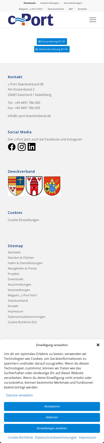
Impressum (87, 437)
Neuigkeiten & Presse (22, 268)
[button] (98, 345)
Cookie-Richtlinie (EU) (22, 322)
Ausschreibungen (49, 2)
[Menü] (90, 20)
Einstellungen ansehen (52, 428)
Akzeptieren (52, 406)
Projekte (13, 274)
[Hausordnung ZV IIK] (52, 41)
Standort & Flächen (21, 258)
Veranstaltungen (73, 2)
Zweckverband (56, 8)
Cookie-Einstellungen (23, 220)
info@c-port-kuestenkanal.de (29, 116)
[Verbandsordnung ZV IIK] (52, 49)
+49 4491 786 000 (27, 103)
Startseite (14, 252)
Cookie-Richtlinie (20, 437)
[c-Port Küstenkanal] (43, 20)
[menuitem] (30, 3)
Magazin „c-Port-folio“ (31, 8)
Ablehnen (52, 417)
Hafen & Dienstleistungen (25, 263)
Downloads (30, 2)
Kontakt (82, 8)
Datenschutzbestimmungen (56, 437)
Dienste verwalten (19, 395)
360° (71, 8)
